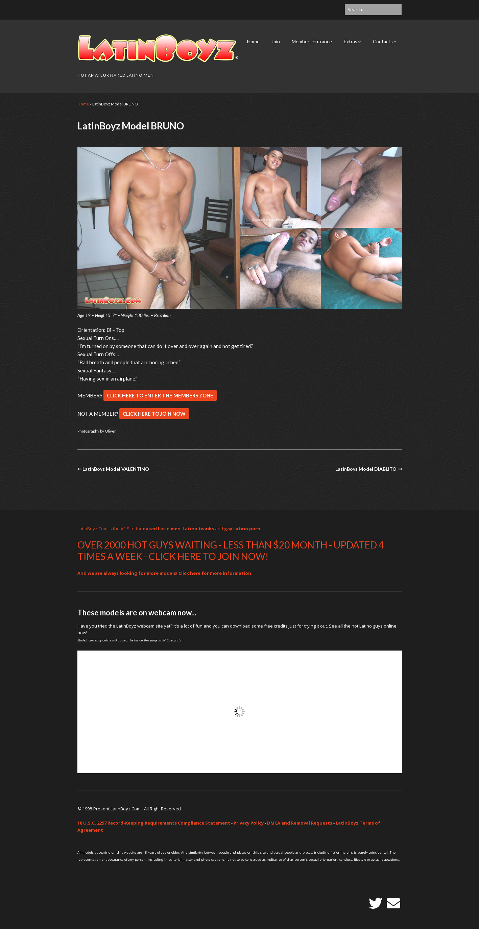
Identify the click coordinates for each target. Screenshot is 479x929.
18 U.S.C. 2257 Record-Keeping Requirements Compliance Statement (153, 823)
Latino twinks (198, 528)
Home (253, 41)
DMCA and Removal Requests (299, 823)
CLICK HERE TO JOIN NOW (154, 414)
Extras (350, 41)
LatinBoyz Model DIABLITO (366, 469)
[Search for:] (373, 10)
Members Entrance (312, 41)
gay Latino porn (242, 528)
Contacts (383, 41)
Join (275, 41)
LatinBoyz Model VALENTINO (115, 469)
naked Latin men (162, 528)
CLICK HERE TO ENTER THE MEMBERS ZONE (160, 395)
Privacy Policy (249, 823)
